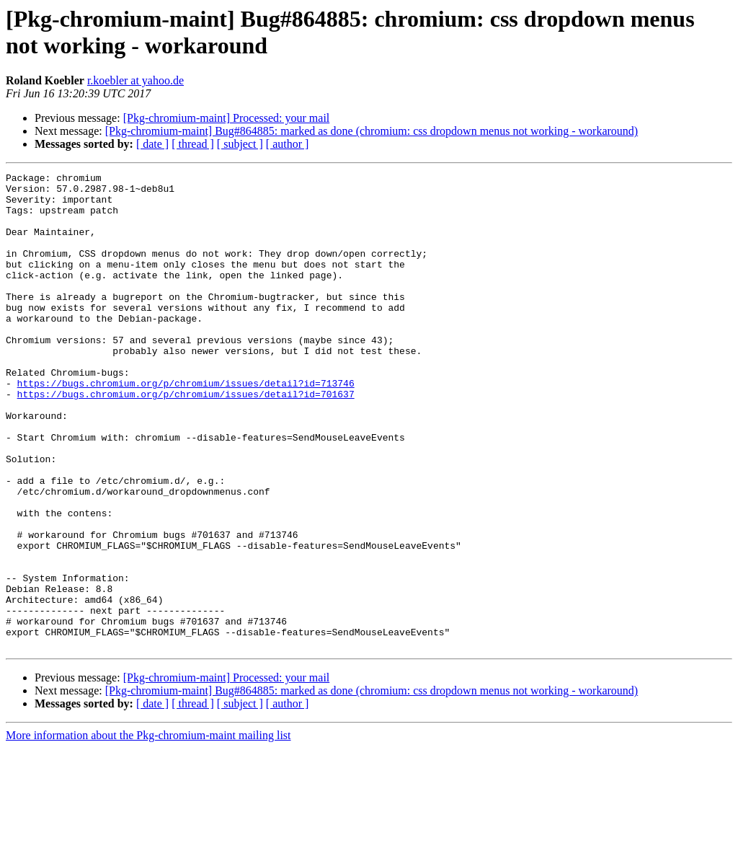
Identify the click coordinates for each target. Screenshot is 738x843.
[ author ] (287, 144)
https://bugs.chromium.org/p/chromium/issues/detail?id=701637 (186, 439)
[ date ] (152, 144)
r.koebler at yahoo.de (135, 80)
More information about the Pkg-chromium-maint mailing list (148, 830)
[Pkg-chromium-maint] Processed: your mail (226, 118)
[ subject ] (240, 144)
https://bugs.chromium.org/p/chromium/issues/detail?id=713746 (186, 426)
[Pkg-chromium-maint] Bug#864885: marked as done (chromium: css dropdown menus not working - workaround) (371, 131)
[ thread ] (193, 144)
